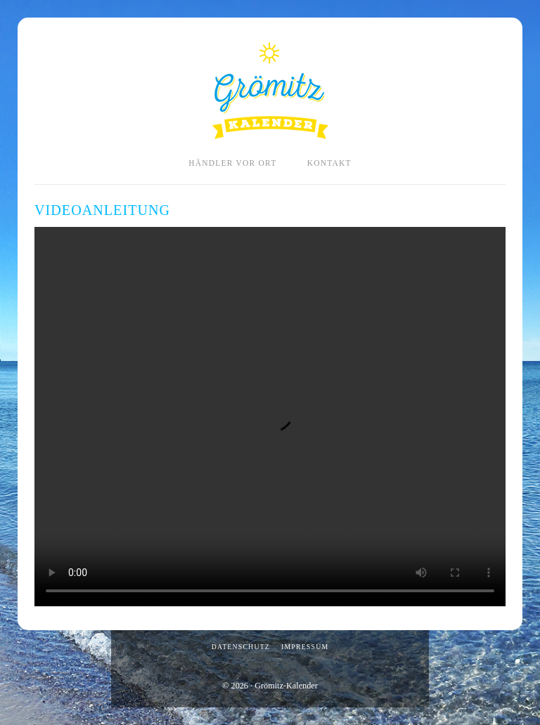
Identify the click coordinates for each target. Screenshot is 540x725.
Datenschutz (241, 647)
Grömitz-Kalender (270, 90)
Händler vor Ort (232, 163)
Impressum (304, 647)
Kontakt (329, 163)
